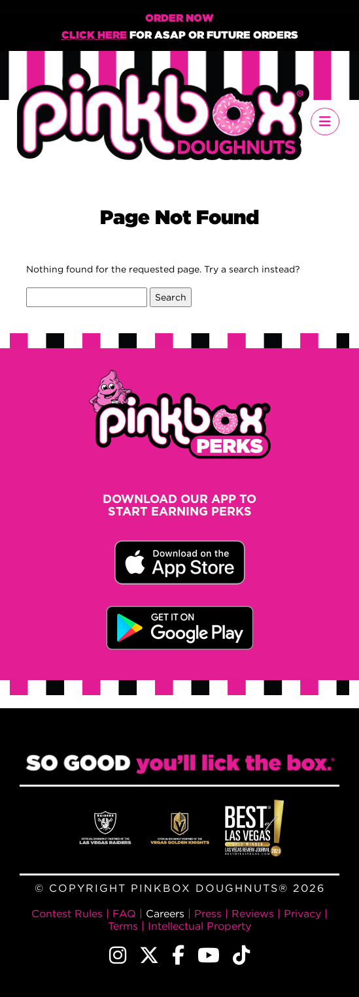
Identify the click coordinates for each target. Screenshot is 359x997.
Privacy (302, 913)
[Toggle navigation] (325, 121)
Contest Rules (67, 913)
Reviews (252, 913)
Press (208, 913)
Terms (123, 926)
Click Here (94, 36)
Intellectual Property (199, 926)
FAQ (124, 913)
